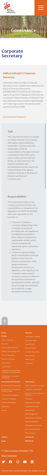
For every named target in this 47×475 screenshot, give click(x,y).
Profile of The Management (11, 351)
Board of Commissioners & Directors (34, 394)
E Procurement (30, 433)
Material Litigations (31, 422)
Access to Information (32, 429)
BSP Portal (29, 441)
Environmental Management (11, 386)
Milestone (5, 344)
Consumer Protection (9, 399)
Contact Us (29, 437)
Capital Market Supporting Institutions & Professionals (11, 371)
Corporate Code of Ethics (33, 389)
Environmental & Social (11, 382)
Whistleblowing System (33, 425)
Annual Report (30, 344)
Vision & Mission (7, 340)
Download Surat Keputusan (14, 117)
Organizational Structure (10, 348)
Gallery (4, 437)
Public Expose (30, 359)
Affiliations (28, 399)
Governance (30, 382)
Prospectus (29, 363)
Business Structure (8, 359)
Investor (28, 333)
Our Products (6, 363)
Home (4, 333)
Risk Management (31, 414)
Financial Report (30, 348)
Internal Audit (29, 410)
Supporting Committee (32, 403)
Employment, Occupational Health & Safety (11, 390)
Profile (4, 336)
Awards (4, 410)
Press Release (30, 356)
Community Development (10, 395)
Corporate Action (31, 340)
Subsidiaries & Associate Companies (10, 377)
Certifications (6, 367)
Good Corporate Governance (35, 386)
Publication (5, 406)
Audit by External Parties (33, 418)
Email (4, 441)
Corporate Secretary (32, 406)
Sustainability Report (9, 403)
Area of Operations (8, 355)
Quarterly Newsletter (32, 352)
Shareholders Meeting (32, 337)
